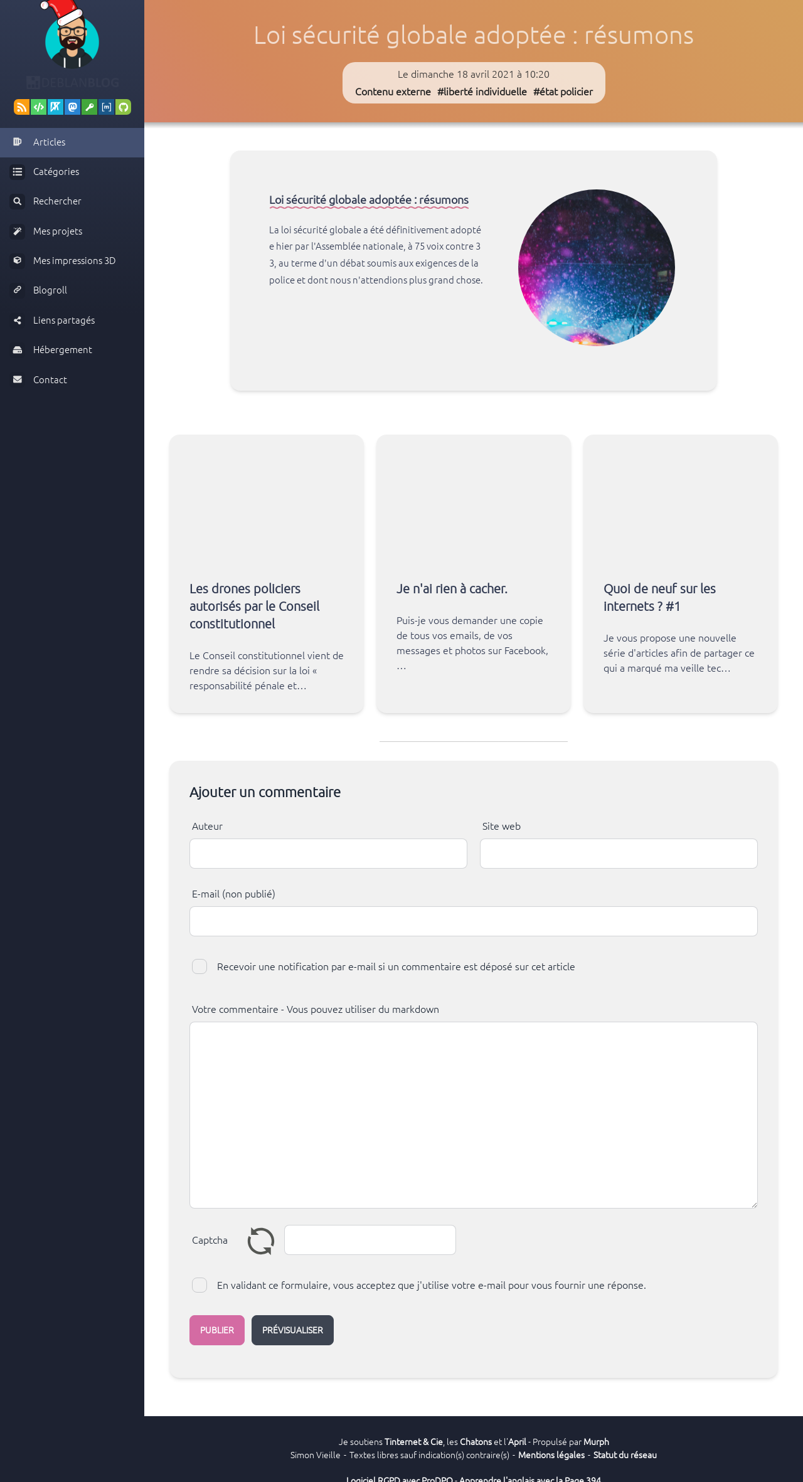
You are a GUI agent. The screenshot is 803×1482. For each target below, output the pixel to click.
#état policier (563, 91)
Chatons (476, 1442)
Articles (37, 142)
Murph (596, 1442)
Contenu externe (393, 91)
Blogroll (38, 291)
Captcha (210, 1240)
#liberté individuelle (482, 91)
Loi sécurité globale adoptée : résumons (369, 199)
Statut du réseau (625, 1455)
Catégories (44, 172)
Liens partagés (52, 321)
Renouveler (261, 1240)
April (517, 1442)
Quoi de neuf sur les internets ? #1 (660, 597)
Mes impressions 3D (62, 261)
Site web (501, 826)
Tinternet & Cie (414, 1442)
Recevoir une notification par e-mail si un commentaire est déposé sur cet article (396, 966)
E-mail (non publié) (233, 893)
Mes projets (45, 232)
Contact (38, 380)
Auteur (207, 826)
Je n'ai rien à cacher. (452, 588)
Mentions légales (551, 1455)
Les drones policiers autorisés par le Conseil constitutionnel (254, 606)
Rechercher (45, 201)
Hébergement (50, 350)
